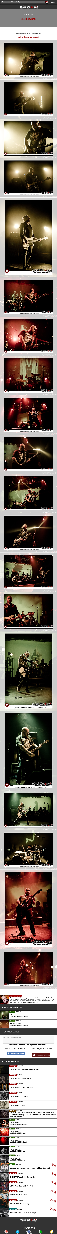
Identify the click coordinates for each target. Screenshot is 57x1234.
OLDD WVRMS (28, 19)
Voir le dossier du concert (28, 37)
